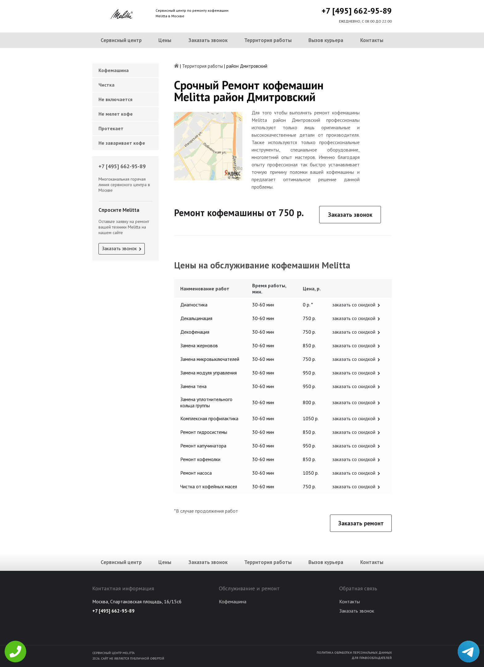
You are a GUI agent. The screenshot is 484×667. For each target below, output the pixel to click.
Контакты (371, 40)
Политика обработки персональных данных (354, 652)
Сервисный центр (121, 40)
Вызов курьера (325, 40)
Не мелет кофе (115, 114)
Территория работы (268, 40)
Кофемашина (113, 70)
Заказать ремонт (361, 523)
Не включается (115, 99)
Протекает (110, 128)
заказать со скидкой (353, 304)
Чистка (106, 85)
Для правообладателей (372, 658)
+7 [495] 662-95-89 (357, 11)
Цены (164, 40)
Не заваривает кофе (121, 143)
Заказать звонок (207, 40)
